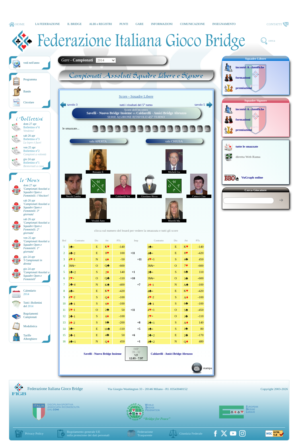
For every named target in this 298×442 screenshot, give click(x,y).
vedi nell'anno (32, 62)
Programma (30, 79)
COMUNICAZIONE (192, 24)
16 (207, 128)
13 (184, 128)
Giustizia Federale (190, 433)
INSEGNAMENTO (223, 24)
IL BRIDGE (74, 24)
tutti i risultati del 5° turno (136, 104)
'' (37, 192)
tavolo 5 (203, 104)
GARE (140, 24)
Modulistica (30, 326)
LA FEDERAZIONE (47, 24)
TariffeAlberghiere (30, 337)
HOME (17, 24)
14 (192, 128)
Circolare (29, 102)
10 (162, 128)
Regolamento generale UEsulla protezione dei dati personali (88, 433)
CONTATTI (278, 24)
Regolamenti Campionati (31, 315)
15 (199, 128)
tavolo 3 (69, 104)
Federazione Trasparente (145, 433)
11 (170, 128)
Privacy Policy (34, 433)
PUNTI (123, 24)
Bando (27, 91)
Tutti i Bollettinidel (33, 304)
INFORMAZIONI (161, 24)
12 (177, 128)
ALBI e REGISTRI (100, 24)
